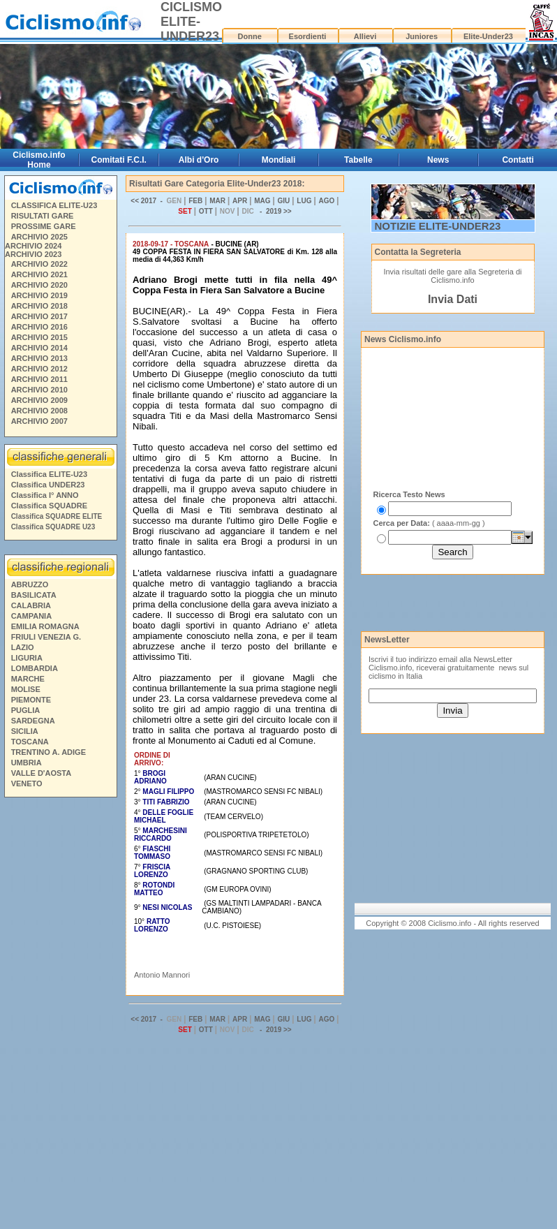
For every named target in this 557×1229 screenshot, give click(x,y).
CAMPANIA (31, 616)
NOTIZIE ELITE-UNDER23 (438, 226)
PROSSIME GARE (43, 226)
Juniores (422, 36)
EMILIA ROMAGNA (45, 626)
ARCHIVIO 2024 (33, 246)
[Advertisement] (60, 1015)
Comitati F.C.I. (119, 160)
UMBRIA (26, 762)
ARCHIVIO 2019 (39, 295)
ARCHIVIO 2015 (39, 337)
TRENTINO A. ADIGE (48, 752)
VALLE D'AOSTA (41, 773)
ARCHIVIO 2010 (39, 389)
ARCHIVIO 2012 (39, 369)
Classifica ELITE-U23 (49, 474)
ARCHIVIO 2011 (39, 379)
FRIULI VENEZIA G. (46, 637)
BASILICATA (34, 595)
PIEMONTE (31, 700)
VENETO (27, 783)
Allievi (365, 36)
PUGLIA (25, 710)
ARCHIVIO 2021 (39, 274)
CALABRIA (31, 605)
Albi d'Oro (199, 160)
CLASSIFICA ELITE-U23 (54, 205)
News (438, 160)
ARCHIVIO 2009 (39, 400)
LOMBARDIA (34, 668)
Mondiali (279, 160)
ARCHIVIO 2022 (39, 264)
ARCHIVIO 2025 (39, 237)
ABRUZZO (30, 584)
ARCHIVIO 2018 (39, 306)
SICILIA (24, 731)
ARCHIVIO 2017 (39, 316)
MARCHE (28, 679)
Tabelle (358, 160)
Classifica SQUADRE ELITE (57, 516)
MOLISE (25, 689)
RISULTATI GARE (42, 216)
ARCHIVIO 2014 (39, 348)
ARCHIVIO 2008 (39, 410)
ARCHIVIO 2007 (39, 421)
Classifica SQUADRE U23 (53, 527)
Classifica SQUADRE (49, 505)
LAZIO (22, 647)
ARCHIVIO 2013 (39, 358)
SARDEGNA (33, 720)
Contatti (517, 160)
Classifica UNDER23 (48, 484)
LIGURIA (27, 658)
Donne (250, 36)
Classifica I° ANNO (45, 495)
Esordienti (308, 36)
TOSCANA (30, 741)
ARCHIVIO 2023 (33, 254)
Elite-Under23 (488, 36)
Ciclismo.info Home (39, 160)
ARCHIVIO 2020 (39, 285)
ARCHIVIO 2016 (39, 327)
